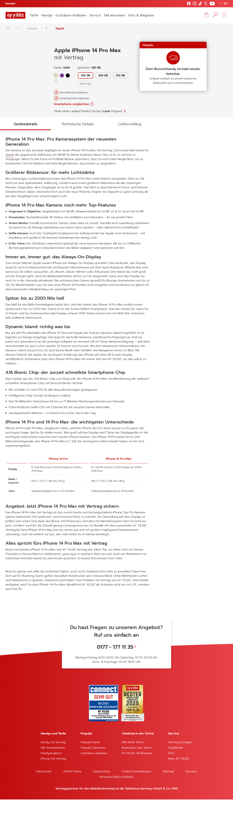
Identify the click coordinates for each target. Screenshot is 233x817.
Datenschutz (101, 789)
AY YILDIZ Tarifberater (137, 771)
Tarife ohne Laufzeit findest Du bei (88, 111)
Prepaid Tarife (90, 760)
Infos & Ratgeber (141, 15)
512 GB (120, 75)
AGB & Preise (72, 789)
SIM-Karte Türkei (133, 760)
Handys (47, 15)
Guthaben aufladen (94, 771)
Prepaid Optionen (93, 765)
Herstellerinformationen (73, 92)
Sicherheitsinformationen (74, 98)
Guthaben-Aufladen (71, 15)
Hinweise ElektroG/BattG (116, 794)
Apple (59, 28)
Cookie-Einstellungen (136, 789)
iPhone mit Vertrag (53, 776)
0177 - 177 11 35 (115, 664)
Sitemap (168, 789)
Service (95, 15)
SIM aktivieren (114, 15)
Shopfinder (175, 765)
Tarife (34, 15)
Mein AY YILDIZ (178, 776)
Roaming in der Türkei (136, 765)
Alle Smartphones (53, 765)
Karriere (191, 789)
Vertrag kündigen (180, 760)
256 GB (103, 75)
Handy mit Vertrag (53, 760)
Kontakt (10, 3)
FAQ (171, 771)
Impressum (44, 789)
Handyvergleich (51, 771)
